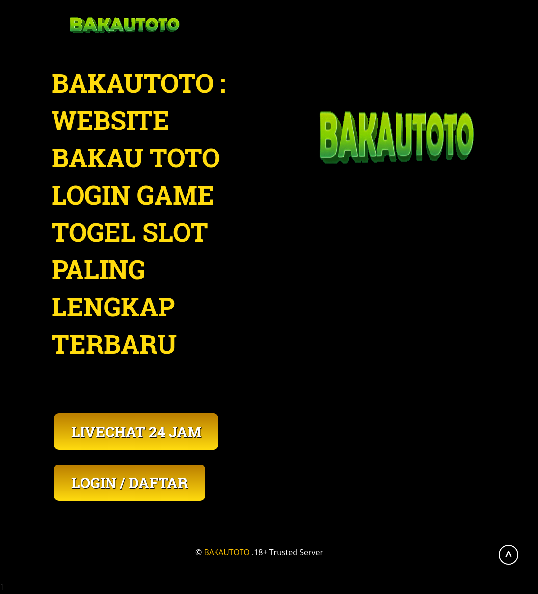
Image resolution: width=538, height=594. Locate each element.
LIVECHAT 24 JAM (136, 431)
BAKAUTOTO (227, 552)
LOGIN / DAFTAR (129, 482)
